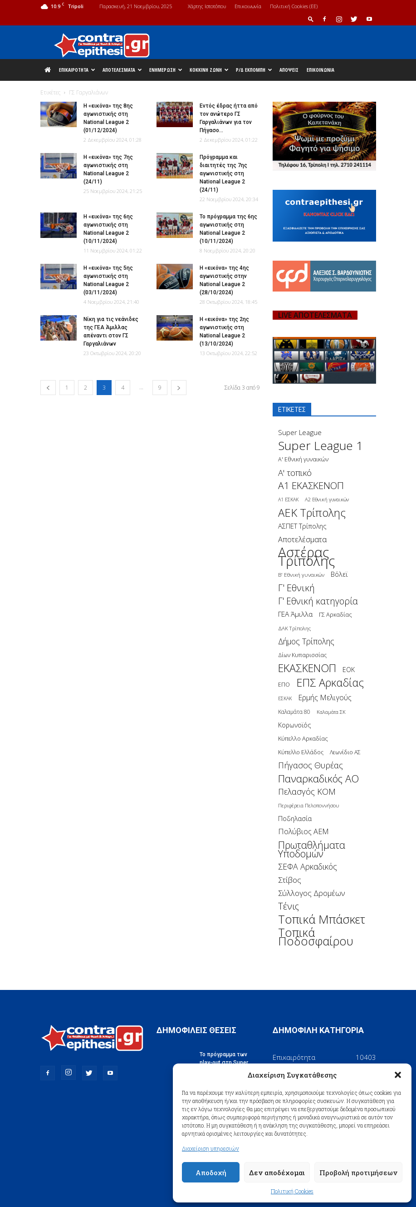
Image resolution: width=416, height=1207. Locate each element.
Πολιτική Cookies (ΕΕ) (294, 6)
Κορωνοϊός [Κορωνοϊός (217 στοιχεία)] (294, 725)
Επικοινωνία (248, 6)
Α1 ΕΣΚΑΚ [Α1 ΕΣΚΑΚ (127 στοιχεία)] (288, 499)
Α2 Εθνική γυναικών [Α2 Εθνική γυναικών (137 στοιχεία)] (327, 499)
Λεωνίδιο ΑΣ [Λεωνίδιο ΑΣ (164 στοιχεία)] (345, 752)
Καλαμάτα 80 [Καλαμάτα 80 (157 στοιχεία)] (294, 712)
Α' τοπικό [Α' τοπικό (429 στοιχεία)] (295, 472)
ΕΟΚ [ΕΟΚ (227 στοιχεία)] (349, 669)
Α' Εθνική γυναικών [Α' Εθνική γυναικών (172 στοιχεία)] (303, 459)
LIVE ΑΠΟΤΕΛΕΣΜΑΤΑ (315, 315)
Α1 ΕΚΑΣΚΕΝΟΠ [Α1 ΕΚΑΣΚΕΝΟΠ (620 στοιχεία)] (311, 485)
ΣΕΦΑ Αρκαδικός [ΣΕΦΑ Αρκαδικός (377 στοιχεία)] (307, 866)
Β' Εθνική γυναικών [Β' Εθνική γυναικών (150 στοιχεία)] (301, 574)
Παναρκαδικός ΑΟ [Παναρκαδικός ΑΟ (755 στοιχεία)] (318, 778)
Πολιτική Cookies (292, 1191)
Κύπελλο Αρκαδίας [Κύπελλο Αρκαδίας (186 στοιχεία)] (303, 738)
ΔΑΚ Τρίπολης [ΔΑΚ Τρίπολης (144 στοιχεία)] (294, 628)
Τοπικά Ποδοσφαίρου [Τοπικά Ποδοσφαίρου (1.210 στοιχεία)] (315, 936)
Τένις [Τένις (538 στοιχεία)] (288, 906)
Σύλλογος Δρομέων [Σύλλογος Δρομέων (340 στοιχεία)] (311, 893)
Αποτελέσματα (122, 69)
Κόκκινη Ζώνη (209, 69)
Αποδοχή (211, 1172)
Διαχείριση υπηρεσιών (210, 1148)
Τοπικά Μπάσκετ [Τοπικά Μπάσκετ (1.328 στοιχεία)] (321, 919)
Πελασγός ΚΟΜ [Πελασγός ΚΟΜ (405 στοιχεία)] (307, 791)
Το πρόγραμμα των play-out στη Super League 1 (224, 1062)
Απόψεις (289, 69)
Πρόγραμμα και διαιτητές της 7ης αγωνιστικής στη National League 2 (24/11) (223, 173)
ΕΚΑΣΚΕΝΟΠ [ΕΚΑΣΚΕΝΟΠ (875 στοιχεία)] (307, 668)
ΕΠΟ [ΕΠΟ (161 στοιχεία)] (284, 684)
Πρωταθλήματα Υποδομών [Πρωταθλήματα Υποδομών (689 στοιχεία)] (311, 849)
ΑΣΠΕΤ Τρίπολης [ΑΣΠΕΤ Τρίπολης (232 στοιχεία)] (302, 526)
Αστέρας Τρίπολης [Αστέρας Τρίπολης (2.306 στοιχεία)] (306, 556)
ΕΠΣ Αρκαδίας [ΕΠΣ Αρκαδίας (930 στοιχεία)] (330, 682)
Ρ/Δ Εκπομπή (254, 69)
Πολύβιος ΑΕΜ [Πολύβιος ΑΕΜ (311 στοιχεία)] (303, 831)
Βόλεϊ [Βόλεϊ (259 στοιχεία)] (339, 574)
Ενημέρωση (165, 69)
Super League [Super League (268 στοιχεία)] (300, 432)
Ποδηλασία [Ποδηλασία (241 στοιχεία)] (295, 818)
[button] (397, 1074)
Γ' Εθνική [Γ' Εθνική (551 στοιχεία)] (296, 588)
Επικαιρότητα (77, 69)
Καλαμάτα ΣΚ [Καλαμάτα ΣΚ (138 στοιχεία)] (331, 711)
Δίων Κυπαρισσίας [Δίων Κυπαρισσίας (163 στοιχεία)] (302, 655)
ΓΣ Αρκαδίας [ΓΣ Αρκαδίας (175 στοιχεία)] (335, 614)
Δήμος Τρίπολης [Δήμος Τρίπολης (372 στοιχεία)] (306, 641)
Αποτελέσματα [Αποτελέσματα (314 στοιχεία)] (302, 539)
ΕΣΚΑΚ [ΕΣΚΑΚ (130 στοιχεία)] (285, 698)
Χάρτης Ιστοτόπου (207, 6)
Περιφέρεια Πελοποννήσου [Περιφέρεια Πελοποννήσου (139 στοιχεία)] (308, 805)
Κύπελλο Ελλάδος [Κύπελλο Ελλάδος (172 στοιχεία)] (300, 752)
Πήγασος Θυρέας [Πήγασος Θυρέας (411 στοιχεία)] (310, 765)
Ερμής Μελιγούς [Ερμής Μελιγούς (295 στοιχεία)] (325, 697)
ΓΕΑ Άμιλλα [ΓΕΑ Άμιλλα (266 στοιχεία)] (295, 614)
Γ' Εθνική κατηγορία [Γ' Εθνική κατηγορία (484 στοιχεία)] (318, 601)
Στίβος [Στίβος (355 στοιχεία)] (289, 880)
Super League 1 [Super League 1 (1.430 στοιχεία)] (320, 445)
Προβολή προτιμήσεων (358, 1172)
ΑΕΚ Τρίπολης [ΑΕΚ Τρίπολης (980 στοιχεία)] (312, 513)
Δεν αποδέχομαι (277, 1172)
